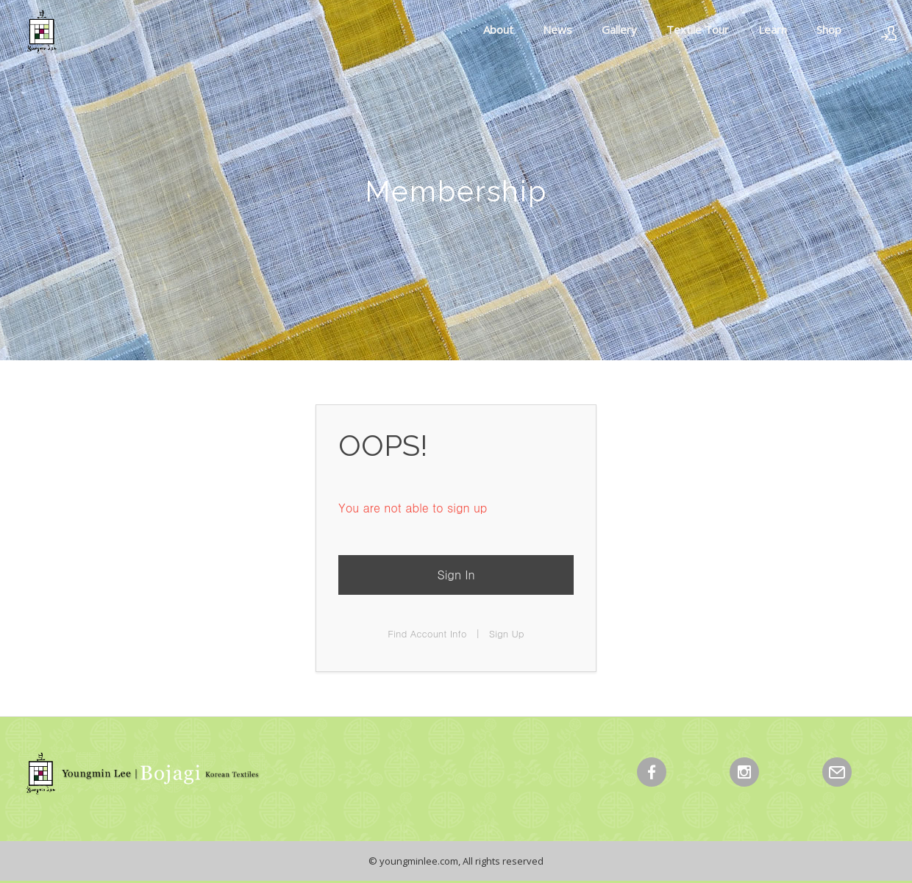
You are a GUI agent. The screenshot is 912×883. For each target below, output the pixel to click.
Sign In (455, 574)
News (557, 29)
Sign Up (506, 633)
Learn (772, 29)
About (498, 29)
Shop (828, 29)
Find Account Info (427, 633)
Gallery (619, 29)
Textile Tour (697, 29)
